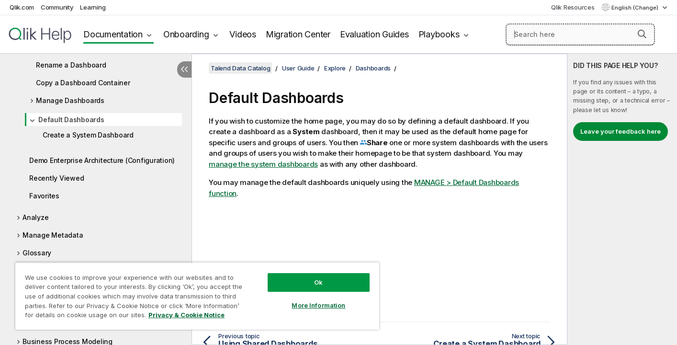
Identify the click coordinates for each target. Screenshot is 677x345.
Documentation (113, 34)
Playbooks (439, 34)
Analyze (35, 217)
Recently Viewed (56, 178)
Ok (318, 282)
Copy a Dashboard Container (83, 83)
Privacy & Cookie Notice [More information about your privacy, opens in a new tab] (186, 315)
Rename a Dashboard (71, 65)
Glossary (37, 253)
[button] (642, 34)
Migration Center (298, 34)
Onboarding (186, 34)
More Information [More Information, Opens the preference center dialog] (318, 305)
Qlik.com (22, 7)
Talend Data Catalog (240, 68)
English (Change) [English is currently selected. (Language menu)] (635, 7)
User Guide (298, 68)
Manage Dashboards (70, 100)
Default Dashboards (71, 119)
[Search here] (580, 34)
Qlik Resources (573, 7)
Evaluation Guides (374, 34)
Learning (92, 7)
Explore (335, 68)
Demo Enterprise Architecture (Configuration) (102, 160)
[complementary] (622, 199)
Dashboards (373, 68)
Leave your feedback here (620, 131)
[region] (197, 296)
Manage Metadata (53, 235)
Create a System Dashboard (88, 135)
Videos (242, 34)
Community (57, 7)
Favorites (44, 196)
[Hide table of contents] (184, 69)
